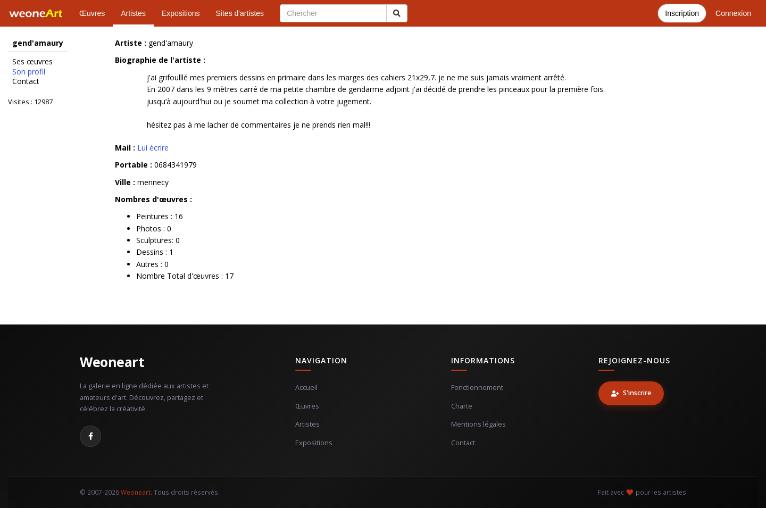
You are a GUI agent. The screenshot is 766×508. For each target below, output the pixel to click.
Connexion (733, 13)
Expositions (181, 13)
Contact (25, 81)
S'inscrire (631, 392)
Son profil (28, 72)
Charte (461, 406)
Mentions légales (478, 424)
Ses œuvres (32, 61)
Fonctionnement (477, 387)
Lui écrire (153, 148)
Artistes (133, 13)
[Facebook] (90, 436)
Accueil (306, 387)
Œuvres (92, 13)
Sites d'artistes (240, 13)
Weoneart (112, 362)
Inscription (682, 13)
